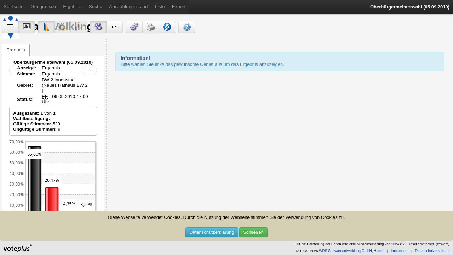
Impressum (399, 251)
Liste (160, 6)
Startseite (13, 6)
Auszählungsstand (128, 6)
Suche (95, 6)
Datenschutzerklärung (211, 232)
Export (179, 6)
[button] (134, 27)
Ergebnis (72, 6)
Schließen (253, 232)
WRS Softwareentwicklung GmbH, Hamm (351, 251)
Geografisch (43, 6)
